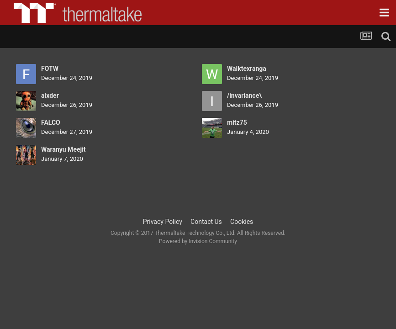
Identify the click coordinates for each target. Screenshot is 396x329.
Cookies (241, 221)
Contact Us (206, 221)
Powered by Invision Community (198, 241)
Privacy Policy (162, 221)
